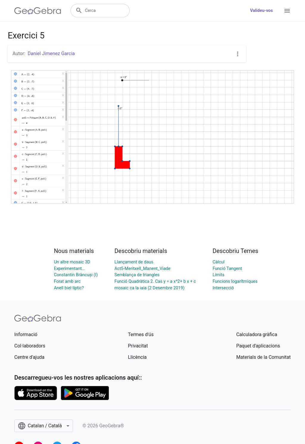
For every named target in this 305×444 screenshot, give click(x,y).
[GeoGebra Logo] (37, 10)
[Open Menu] (287, 10)
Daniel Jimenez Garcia (51, 53)
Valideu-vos (261, 10)
